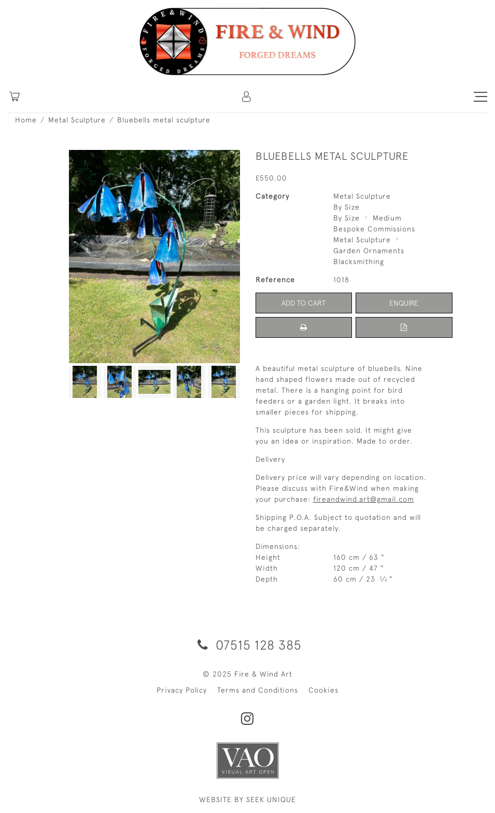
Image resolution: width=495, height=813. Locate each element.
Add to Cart (303, 303)
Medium (387, 218)
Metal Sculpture (77, 120)
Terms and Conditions (257, 690)
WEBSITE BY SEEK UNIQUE (247, 799)
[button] (247, 96)
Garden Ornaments (368, 250)
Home (26, 120)
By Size (346, 207)
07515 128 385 (248, 644)
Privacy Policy (182, 690)
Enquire (403, 303)
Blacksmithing (358, 261)
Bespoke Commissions (374, 229)
